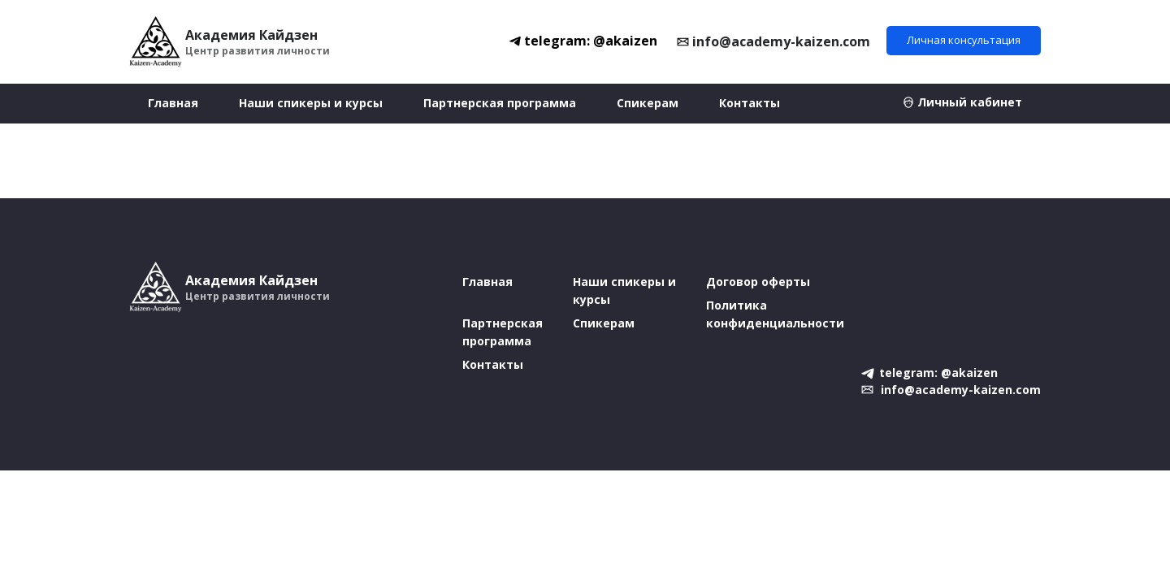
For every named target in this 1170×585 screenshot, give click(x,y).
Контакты (749, 102)
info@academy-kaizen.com (781, 41)
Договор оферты (758, 281)
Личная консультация (963, 39)
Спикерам (647, 102)
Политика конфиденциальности (775, 314)
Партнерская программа (499, 102)
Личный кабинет (969, 102)
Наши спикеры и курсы (311, 102)
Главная (173, 102)
